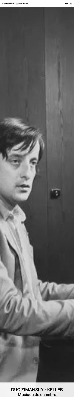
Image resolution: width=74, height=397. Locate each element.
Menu (68, 3)
